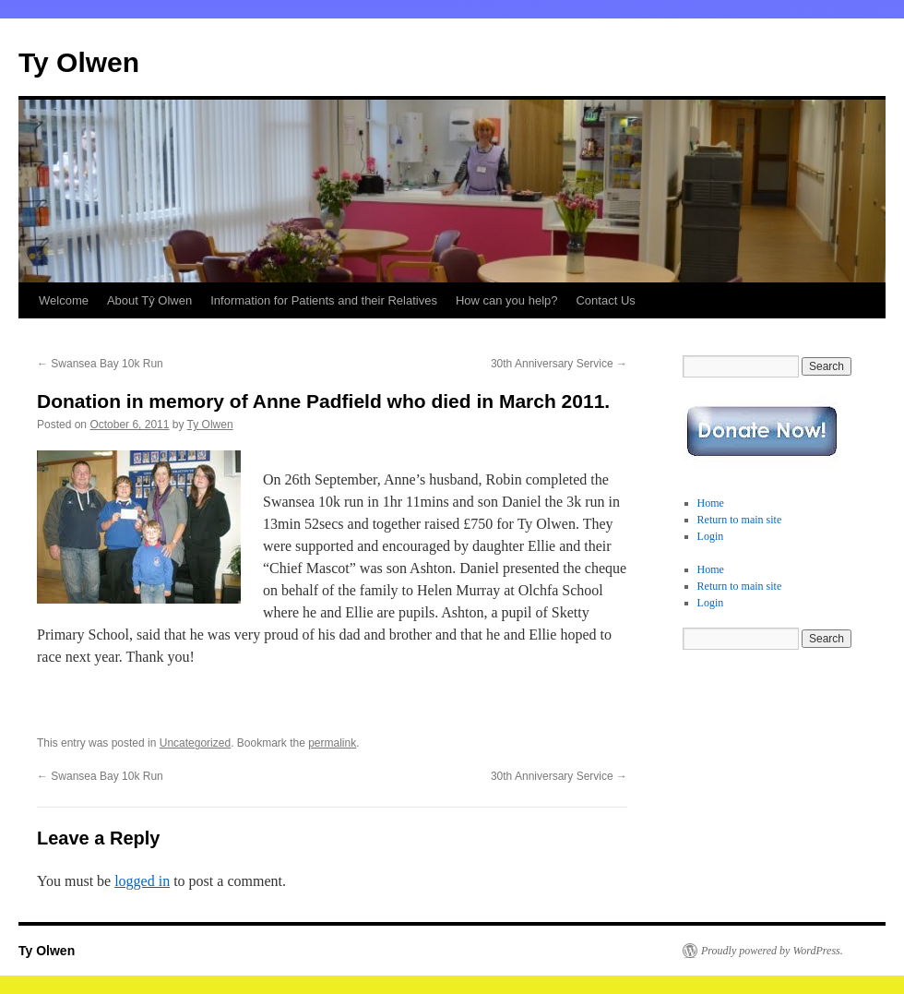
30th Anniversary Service (559, 363)
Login (710, 536)
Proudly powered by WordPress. (772, 950)
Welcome (64, 300)
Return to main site (739, 519)
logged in (142, 881)
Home (710, 503)
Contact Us (605, 300)
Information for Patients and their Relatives (323, 300)
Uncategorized (195, 743)
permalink (332, 743)
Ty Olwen (78, 62)
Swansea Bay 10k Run (100, 363)
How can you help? (507, 300)
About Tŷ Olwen (149, 300)
